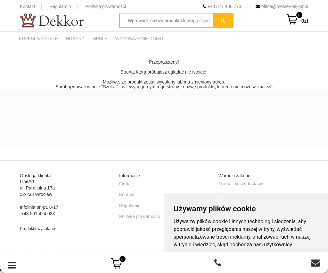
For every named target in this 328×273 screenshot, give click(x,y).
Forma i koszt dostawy (240, 183)
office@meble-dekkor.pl (282, 6)
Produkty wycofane (37, 228)
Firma (125, 183)
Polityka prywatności (105, 6)
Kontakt (27, 6)
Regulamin (60, 6)
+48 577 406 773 (222, 6)
